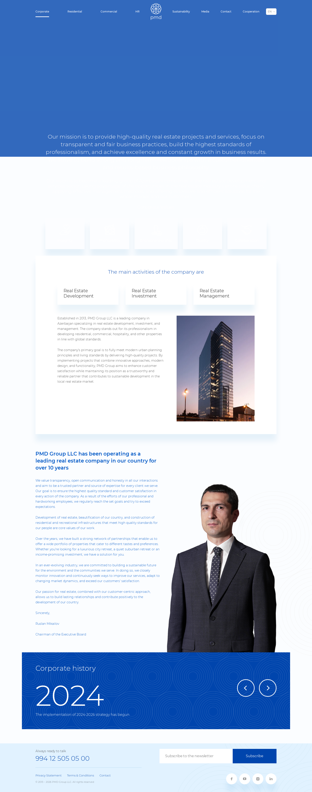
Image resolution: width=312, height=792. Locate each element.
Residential (74, 11)
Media (205, 11)
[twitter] (257, 778)
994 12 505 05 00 (62, 758)
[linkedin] (271, 778)
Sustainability (181, 11)
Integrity (65, 233)
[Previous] (246, 688)
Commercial (109, 11)
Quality (202, 233)
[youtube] (244, 778)
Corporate (42, 11)
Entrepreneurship (156, 233)
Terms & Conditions (80, 775)
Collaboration (247, 233)
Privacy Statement (48, 775)
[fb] (231, 778)
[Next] (268, 688)
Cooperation (251, 11)
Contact (226, 11)
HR (137, 11)
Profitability (109, 233)
